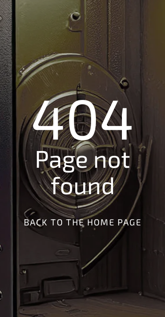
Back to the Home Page (83, 222)
